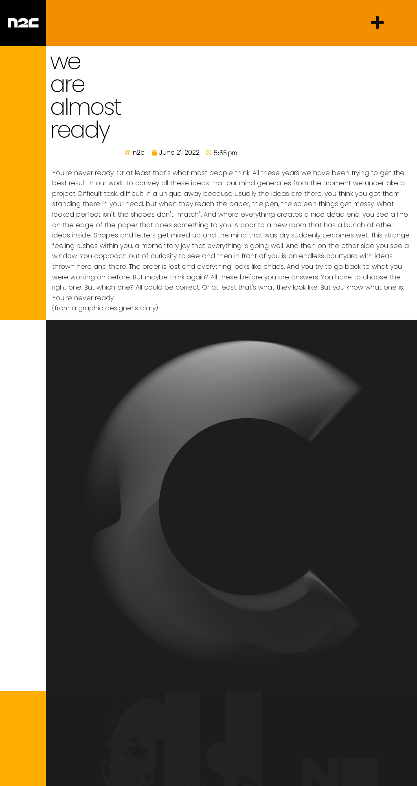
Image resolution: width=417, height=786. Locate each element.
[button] (377, 23)
